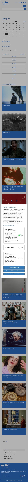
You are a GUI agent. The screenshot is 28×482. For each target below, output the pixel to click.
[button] (22, 235)
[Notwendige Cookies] (20, 235)
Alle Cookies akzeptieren (14, 267)
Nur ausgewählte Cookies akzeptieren (14, 270)
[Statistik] (20, 258)
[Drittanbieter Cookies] (20, 247)
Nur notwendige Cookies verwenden (14, 273)
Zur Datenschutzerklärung (8, 225)
